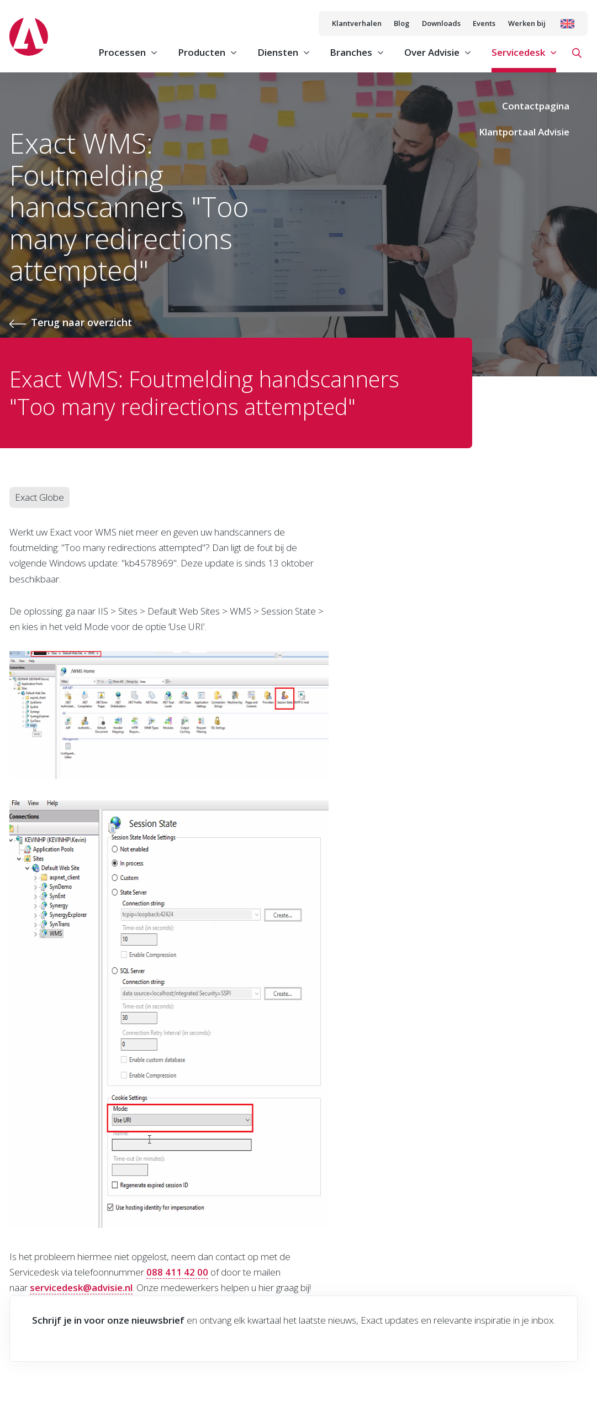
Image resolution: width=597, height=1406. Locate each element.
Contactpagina (535, 105)
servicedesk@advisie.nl (81, 1287)
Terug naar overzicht (81, 322)
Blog (401, 23)
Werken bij (527, 23)
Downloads (441, 23)
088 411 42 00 (177, 1272)
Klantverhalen (357, 23)
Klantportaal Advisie (524, 131)
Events (484, 23)
